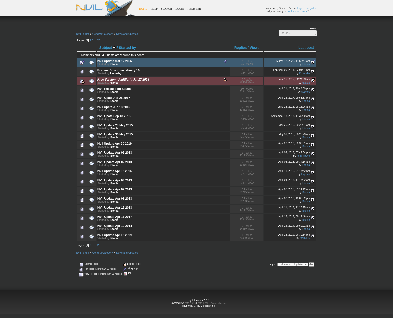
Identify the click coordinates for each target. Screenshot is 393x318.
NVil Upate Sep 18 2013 (114, 116)
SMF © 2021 (204, 303)
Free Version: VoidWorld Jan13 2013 (123, 79)
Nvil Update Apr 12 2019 (114, 235)
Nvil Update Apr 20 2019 (114, 143)
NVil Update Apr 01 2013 (114, 152)
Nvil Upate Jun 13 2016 (113, 107)
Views (254, 48)
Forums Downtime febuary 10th (119, 70)
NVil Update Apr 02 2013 (114, 162)
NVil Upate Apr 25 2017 (113, 98)
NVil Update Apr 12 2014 (114, 226)
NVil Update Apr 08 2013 (114, 198)
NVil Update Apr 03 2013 (114, 180)
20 (98, 40)
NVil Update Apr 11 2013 (114, 207)
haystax (305, 174)
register (311, 8)
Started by (127, 48)
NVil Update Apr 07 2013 (114, 189)
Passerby (115, 73)
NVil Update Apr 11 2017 (114, 217)
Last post (306, 48)
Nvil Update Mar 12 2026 (114, 61)
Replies (240, 48)
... (95, 40)
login (300, 8)
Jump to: (272, 264)
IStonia (114, 64)
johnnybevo (303, 155)
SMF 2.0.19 (190, 303)
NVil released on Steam (114, 89)
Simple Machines (219, 303)
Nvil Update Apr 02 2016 (114, 171)
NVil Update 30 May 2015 (115, 134)
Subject (107, 48)
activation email (297, 11)
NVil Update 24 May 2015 (115, 125)
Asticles (305, 91)
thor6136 (305, 238)
